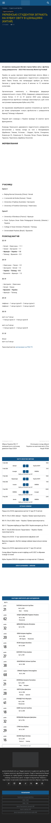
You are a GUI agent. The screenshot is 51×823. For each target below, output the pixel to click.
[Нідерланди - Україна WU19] (25, 478)
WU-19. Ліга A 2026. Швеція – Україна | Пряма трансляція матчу (23, 516)
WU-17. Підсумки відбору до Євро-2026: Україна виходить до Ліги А (25, 525)
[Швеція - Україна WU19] (25, 465)
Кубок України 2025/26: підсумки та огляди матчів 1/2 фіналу (23, 559)
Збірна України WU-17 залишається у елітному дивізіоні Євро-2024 (11, 446)
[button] (3, 3)
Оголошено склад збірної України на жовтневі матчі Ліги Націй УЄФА (37, 446)
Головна (4, 8)
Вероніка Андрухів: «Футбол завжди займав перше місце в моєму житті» (24, 542)
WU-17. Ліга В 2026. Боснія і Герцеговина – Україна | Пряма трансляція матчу (22, 531)
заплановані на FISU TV (24, 347)
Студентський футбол (15, 8)
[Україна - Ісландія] (25, 492)
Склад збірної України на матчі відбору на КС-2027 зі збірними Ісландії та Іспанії (23, 553)
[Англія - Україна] (25, 499)
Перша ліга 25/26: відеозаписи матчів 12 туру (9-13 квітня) (22, 511)
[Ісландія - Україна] (25, 471)
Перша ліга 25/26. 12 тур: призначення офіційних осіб (20, 537)
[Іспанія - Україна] (25, 484)
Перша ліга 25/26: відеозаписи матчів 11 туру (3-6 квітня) (21, 548)
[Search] (48, 3)
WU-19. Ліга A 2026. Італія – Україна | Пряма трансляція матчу (23, 520)
